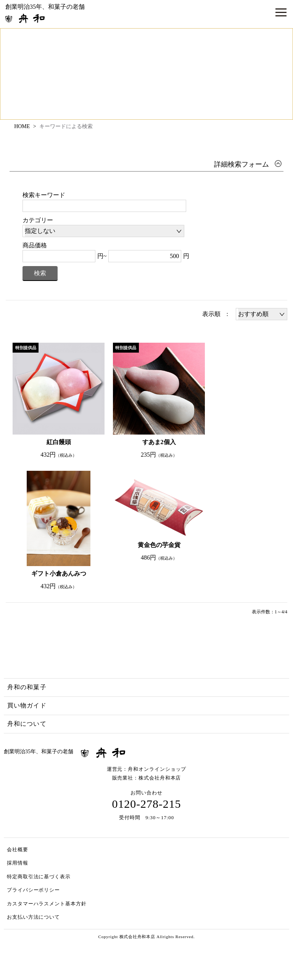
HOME (22, 126)
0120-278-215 (146, 803)
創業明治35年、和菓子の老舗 (45, 13)
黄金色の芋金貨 (159, 545)
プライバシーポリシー (33, 890)
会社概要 (17, 849)
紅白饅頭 (59, 442)
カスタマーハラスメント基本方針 (47, 903)
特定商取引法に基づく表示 (39, 876)
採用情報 (17, 863)
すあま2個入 (159, 442)
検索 (40, 273)
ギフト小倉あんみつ (58, 573)
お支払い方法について (33, 917)
